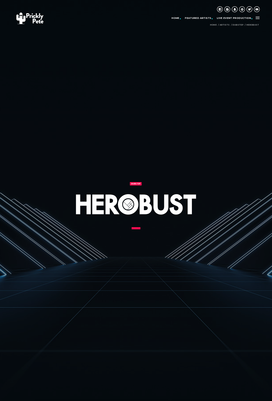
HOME (175, 18)
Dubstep (237, 25)
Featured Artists (198, 18)
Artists (225, 25)
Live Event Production (234, 18)
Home (213, 25)
